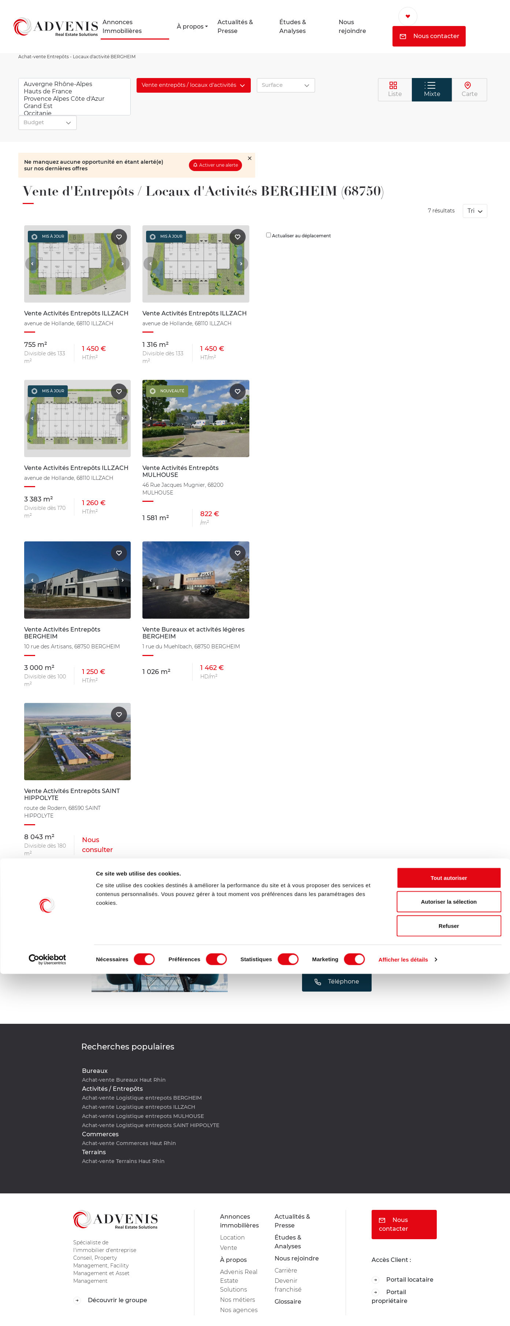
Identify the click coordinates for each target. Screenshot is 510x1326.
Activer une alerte (218, 165)
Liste (395, 89)
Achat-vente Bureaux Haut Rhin (124, 1080)
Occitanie (74, 113)
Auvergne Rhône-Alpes (74, 84)
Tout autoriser (449, 1230)
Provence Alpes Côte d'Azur (74, 99)
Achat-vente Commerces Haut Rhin (129, 1143)
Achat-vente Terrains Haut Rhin (123, 1161)
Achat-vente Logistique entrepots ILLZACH (138, 1107)
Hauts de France (74, 91)
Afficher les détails (403, 1311)
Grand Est (74, 106)
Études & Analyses (292, 26)
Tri (472, 210)
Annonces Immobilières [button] (122, 26)
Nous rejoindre (352, 26)
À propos (190, 26)
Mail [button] (336, 958)
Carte (470, 89)
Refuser (449, 1278)
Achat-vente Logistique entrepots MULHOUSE (143, 1116)
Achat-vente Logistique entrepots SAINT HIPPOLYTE (150, 1125)
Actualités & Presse (235, 26)
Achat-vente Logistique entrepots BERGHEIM (142, 1097)
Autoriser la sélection (449, 1254)
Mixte (432, 89)
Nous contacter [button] (429, 36)
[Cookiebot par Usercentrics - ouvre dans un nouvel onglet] (47, 1311)
